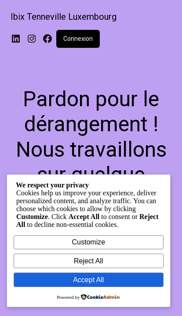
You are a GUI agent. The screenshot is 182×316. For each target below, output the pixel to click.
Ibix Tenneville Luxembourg (63, 16)
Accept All (88, 280)
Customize (89, 242)
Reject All (88, 261)
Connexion (78, 38)
